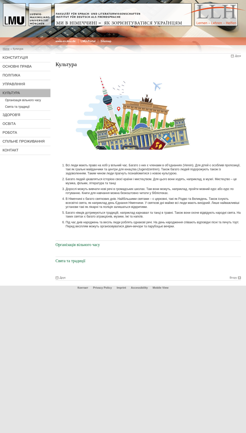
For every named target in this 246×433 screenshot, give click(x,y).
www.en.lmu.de (66, 41)
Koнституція (15, 58)
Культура (11, 93)
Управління (14, 84)
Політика (11, 75)
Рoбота (10, 132)
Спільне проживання (24, 141)
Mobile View (161, 287)
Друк (238, 55)
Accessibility (140, 287)
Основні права (17, 66)
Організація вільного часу (23, 100)
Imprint (121, 287)
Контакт (10, 150)
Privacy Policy (102, 287)
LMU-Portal (88, 41)
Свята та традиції (17, 107)
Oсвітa (9, 124)
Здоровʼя (11, 115)
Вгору (233, 277)
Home (6, 48)
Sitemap (105, 41)
